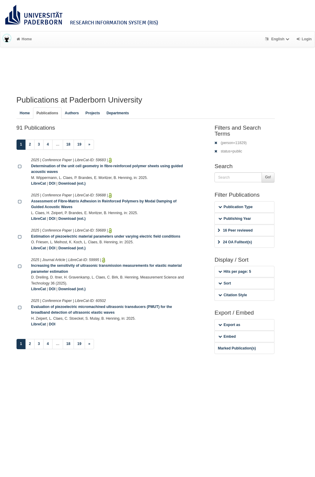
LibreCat (38, 183)
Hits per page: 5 (234, 271)
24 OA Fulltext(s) (235, 242)
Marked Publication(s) (237, 348)
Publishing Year (234, 219)
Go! (268, 177)
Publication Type (235, 207)
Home (24, 39)
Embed (227, 336)
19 (79, 144)
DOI (52, 183)
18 (68, 144)
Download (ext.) (72, 183)
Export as (229, 325)
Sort (224, 283)
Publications (47, 113)
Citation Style (232, 295)
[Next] (89, 145)
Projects (93, 113)
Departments (118, 113)
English (278, 39)
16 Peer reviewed (235, 230)
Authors (72, 113)
